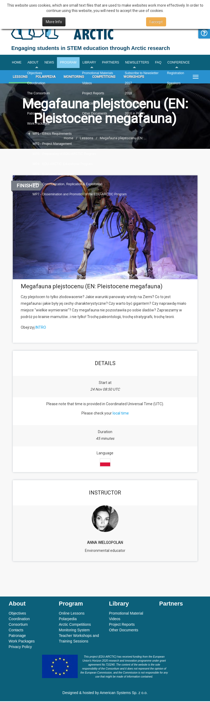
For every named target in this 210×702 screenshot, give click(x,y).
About (33, 63)
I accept (156, 22)
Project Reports (122, 625)
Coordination (19, 620)
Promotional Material (126, 614)
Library (91, 63)
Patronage (17, 636)
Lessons (20, 78)
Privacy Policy (20, 647)
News (50, 63)
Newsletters (139, 63)
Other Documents (123, 631)
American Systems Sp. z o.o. (124, 693)
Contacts (16, 631)
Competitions (104, 78)
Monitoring (74, 78)
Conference (182, 63)
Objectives (17, 614)
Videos (115, 620)
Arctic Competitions (75, 625)
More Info (54, 22)
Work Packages (22, 642)
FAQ (161, 63)
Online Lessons (72, 614)
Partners (112, 63)
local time (121, 414)
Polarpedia (46, 78)
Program (69, 63)
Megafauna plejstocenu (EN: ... (123, 139)
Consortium (18, 625)
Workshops (133, 78)
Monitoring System (74, 631)
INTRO (40, 328)
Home (17, 63)
